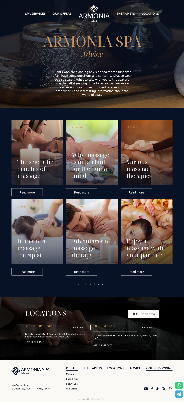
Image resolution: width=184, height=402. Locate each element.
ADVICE (135, 368)
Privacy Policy (43, 388)
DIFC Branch (104, 325)
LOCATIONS (115, 368)
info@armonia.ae (20, 385)
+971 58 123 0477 (34, 341)
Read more (27, 192)
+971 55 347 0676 (102, 345)
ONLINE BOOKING (159, 368)
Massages (71, 373)
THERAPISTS (93, 368)
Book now (143, 314)
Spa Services (35, 13)
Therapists (126, 13)
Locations (150, 13)
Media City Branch (40, 325)
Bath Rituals (72, 378)
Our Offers (62, 13)
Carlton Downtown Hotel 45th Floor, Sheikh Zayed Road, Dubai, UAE (125, 336)
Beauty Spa (72, 383)
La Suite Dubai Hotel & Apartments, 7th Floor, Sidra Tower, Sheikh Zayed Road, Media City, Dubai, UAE (55, 335)
